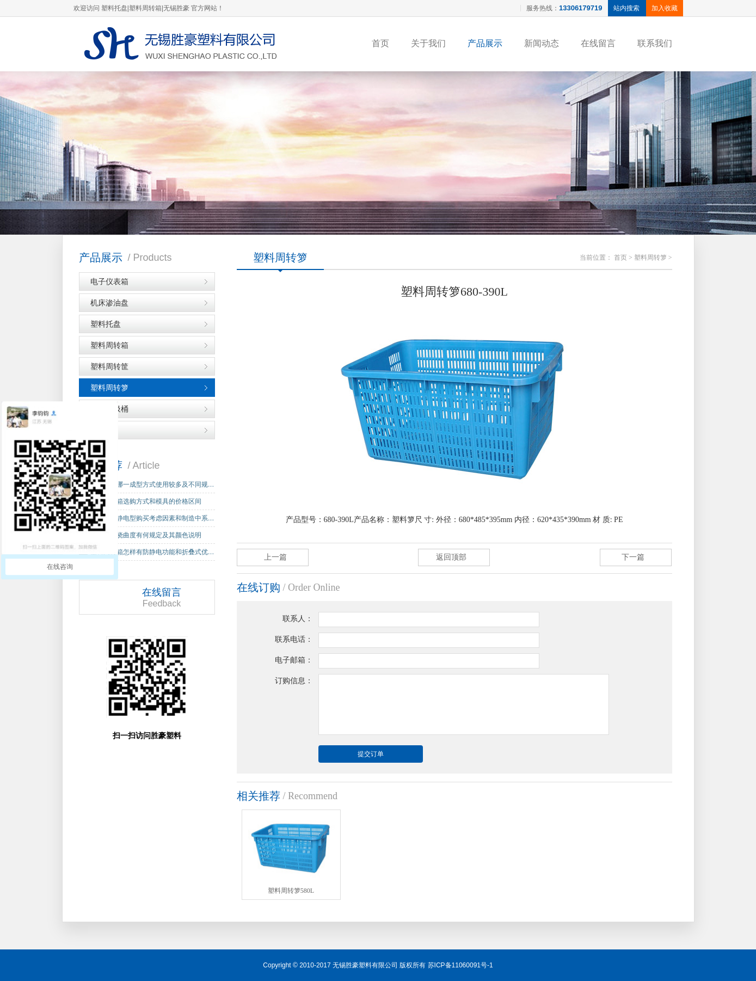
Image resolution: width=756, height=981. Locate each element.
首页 (380, 43)
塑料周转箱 (109, 345)
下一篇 (633, 557)
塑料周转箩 (109, 387)
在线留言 (598, 43)
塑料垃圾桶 (109, 408)
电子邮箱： (294, 660)
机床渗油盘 (109, 302)
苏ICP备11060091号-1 (460, 965)
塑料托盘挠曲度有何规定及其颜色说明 (145, 535)
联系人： (297, 619)
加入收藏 (664, 8)
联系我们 (654, 43)
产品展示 (485, 43)
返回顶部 (451, 557)
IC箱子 (101, 430)
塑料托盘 (105, 324)
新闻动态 (541, 43)
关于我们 (428, 43)
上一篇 (275, 557)
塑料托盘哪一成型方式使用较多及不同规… (152, 484)
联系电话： (294, 639)
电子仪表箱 (109, 281)
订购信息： (294, 681)
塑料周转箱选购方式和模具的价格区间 (145, 501)
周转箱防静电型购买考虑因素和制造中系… (152, 518)
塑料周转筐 (109, 366)
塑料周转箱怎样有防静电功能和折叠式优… (152, 552)
